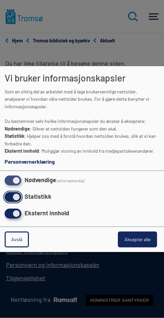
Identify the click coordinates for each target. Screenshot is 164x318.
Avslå (16, 239)
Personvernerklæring (30, 161)
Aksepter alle (137, 239)
